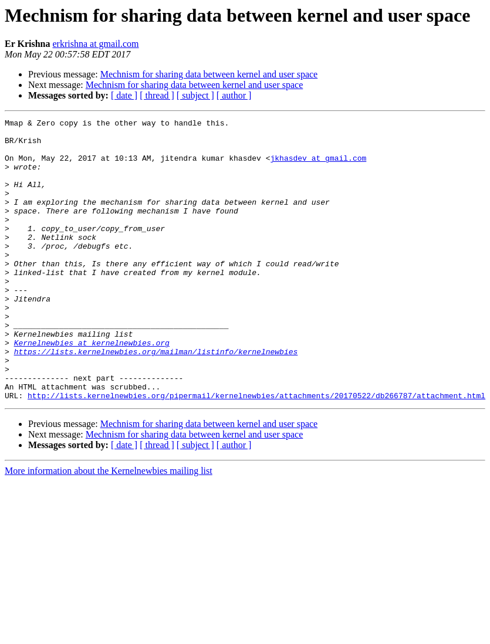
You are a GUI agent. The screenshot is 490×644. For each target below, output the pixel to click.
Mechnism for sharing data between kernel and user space (209, 74)
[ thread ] (157, 95)
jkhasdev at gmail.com (318, 166)
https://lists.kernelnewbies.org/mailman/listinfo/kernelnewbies (156, 399)
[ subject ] (195, 95)
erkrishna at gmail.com (96, 44)
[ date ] (124, 95)
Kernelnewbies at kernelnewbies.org (92, 388)
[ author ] (234, 95)
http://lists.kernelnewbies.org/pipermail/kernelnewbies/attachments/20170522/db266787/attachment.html (256, 451)
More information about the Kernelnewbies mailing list (108, 527)
